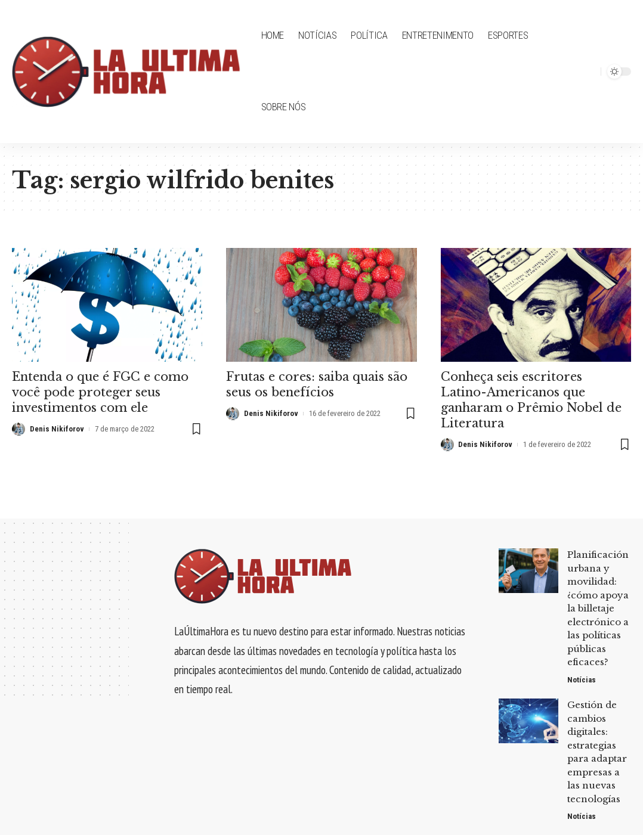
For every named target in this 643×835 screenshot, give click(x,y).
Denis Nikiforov (57, 428)
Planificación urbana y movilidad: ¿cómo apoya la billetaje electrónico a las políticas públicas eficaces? (598, 608)
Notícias (581, 679)
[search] (589, 71)
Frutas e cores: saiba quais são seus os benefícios (316, 384)
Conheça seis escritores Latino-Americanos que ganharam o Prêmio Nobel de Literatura (531, 400)
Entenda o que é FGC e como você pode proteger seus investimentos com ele (100, 392)
